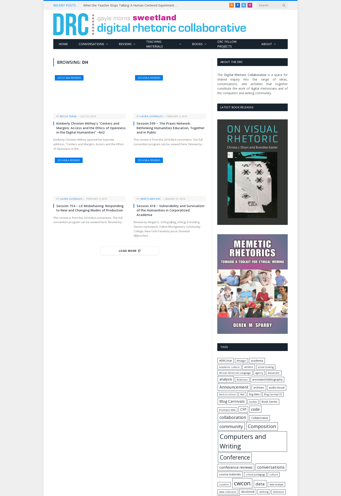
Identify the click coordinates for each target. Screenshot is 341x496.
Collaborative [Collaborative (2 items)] (259, 418)
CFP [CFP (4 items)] (243, 409)
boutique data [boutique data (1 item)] (227, 409)
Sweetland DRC (150, 198)
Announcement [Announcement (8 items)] (234, 387)
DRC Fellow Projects (227, 44)
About (266, 44)
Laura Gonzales (151, 116)
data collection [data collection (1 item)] (227, 491)
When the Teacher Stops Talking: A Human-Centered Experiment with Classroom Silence (132, 5)
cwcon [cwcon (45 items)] (242, 483)
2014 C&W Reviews (69, 78)
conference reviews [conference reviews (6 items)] (235, 467)
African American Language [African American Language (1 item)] (235, 372)
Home (63, 44)
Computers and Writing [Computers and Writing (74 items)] (243, 441)
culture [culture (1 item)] (273, 474)
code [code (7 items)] (255, 409)
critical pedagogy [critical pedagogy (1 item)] (255, 474)
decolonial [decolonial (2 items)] (247, 492)
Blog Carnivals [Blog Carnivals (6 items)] (232, 401)
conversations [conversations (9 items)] (270, 467)
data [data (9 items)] (260, 484)
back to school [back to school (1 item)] (227, 394)
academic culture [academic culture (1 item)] (229, 367)
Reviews (125, 44)
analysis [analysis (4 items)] (225, 379)
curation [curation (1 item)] (224, 484)
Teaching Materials (154, 44)
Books (197, 44)
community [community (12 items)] (231, 426)
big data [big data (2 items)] (254, 394)
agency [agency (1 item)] (259, 372)
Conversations (91, 44)
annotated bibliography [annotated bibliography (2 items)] (267, 379)
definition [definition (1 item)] (278, 491)
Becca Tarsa (68, 116)
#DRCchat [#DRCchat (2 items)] (225, 361)
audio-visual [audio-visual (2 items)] (276, 387)
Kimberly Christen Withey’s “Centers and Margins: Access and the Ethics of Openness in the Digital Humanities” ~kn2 (91, 127)
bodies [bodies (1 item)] (253, 401)
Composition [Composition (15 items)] (262, 426)
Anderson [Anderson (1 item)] (242, 379)
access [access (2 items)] (248, 367)
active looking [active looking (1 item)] (266, 367)
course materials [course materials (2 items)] (230, 474)
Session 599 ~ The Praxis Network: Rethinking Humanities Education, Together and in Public (171, 127)
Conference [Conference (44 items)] (235, 457)
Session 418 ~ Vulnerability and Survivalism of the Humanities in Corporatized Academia (170, 210)
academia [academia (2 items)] (257, 361)
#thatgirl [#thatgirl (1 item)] (241, 360)
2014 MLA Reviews (149, 78)
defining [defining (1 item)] (263, 491)
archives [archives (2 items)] (258, 387)
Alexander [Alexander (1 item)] (274, 372)
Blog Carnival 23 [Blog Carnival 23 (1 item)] (273, 394)
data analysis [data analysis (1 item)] (276, 484)
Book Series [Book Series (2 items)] (269, 402)
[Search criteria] (272, 5)
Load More (129, 251)
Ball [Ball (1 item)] (242, 394)
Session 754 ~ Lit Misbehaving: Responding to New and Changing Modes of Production (90, 208)
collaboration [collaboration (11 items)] (232, 417)
